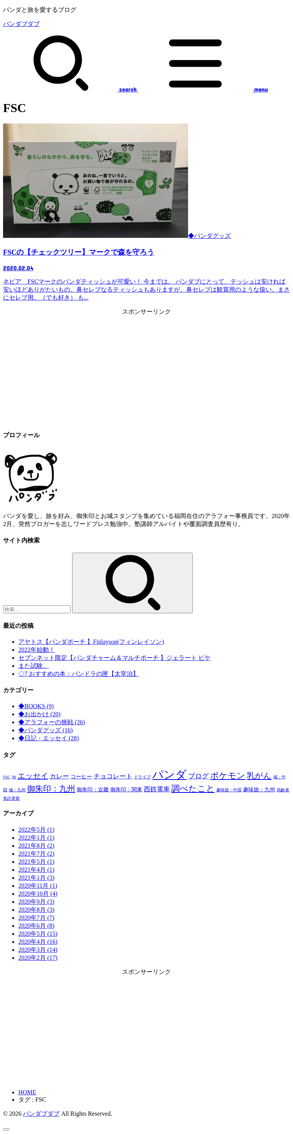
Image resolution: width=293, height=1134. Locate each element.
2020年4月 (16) (38, 941)
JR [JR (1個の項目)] (14, 777)
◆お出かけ (39, 714)
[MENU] (202, 89)
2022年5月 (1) (36, 829)
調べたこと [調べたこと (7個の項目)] (193, 788)
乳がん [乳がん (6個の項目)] (259, 775)
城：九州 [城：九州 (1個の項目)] (17, 790)
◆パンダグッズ (45, 730)
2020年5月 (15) (38, 933)
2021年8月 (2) (36, 845)
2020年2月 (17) (38, 957)
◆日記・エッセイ (48, 738)
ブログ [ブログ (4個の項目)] (198, 776)
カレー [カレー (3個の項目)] (59, 776)
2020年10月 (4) (38, 893)
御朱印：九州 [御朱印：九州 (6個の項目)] (51, 788)
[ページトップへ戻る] (6, 1129)
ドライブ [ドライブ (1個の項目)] (142, 777)
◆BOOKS (36, 706)
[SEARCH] (70, 89)
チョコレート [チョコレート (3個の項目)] (112, 776)
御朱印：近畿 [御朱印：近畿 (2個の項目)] (93, 789)
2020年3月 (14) (38, 949)
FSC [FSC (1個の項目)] (6, 777)
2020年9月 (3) (36, 901)
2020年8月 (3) (36, 909)
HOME (27, 1092)
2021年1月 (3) (36, 877)
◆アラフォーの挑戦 (51, 722)
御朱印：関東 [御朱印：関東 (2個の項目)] (126, 789)
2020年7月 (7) (36, 917)
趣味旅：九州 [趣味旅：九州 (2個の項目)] (259, 789)
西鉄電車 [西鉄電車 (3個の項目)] (157, 789)
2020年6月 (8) (36, 925)
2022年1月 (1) (36, 837)
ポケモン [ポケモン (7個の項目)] (227, 775)
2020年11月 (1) (37, 885)
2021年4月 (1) (36, 869)
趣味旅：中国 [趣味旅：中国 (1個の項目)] (228, 790)
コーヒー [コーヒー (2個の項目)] (81, 776)
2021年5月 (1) (36, 861)
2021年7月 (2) (36, 853)
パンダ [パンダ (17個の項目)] (169, 774)
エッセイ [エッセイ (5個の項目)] (33, 776)
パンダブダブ (21, 24)
